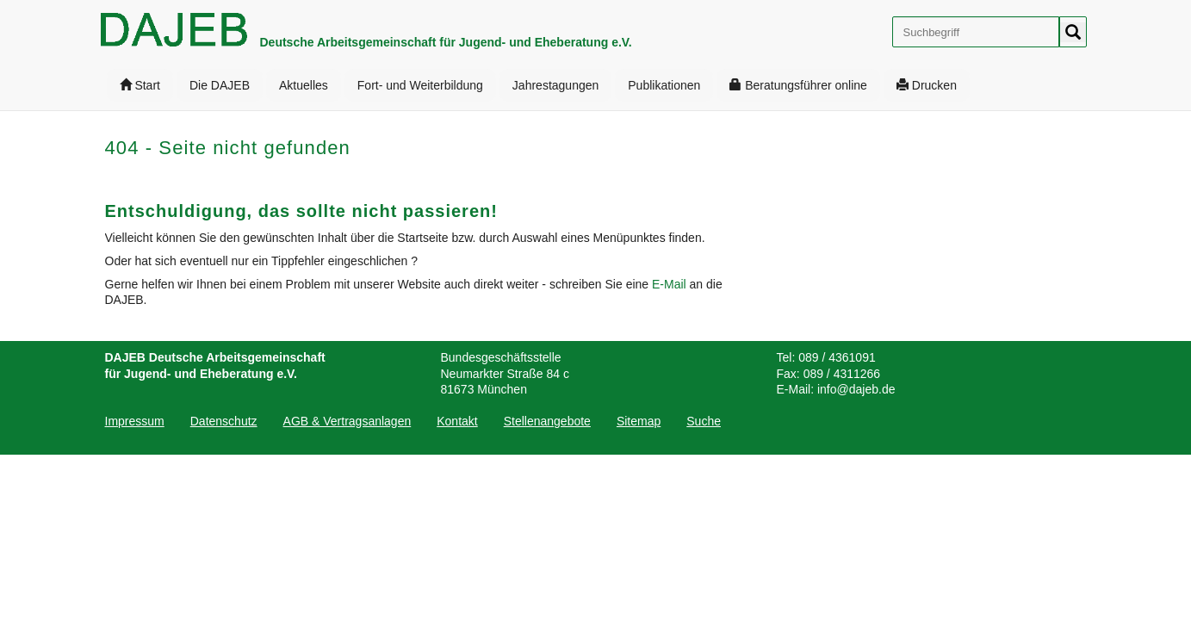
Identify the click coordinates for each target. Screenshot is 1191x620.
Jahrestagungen (555, 85)
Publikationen (664, 85)
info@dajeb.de (856, 389)
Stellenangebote (547, 421)
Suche (703, 421)
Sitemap (639, 421)
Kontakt (457, 421)
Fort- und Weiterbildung (420, 85)
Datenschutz (223, 421)
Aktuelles (303, 85)
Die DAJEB (219, 85)
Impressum (134, 421)
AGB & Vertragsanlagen (347, 421)
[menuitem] (140, 85)
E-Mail (671, 284)
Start (140, 85)
